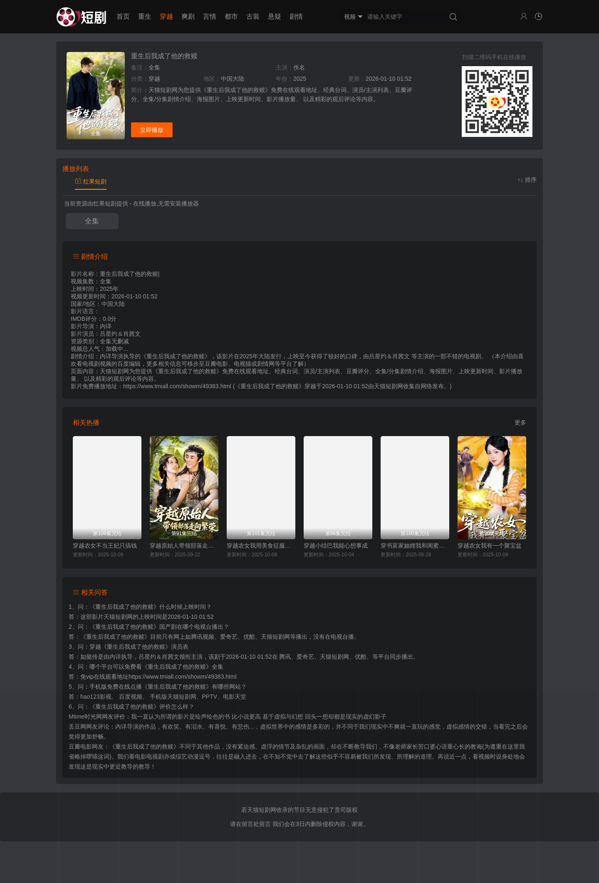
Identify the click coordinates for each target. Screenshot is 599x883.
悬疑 (274, 16)
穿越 (166, 16)
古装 (253, 16)
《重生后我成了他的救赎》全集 (182, 666)
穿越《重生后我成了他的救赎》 (130, 646)
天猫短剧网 (388, 386)
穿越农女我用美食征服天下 (261, 545)
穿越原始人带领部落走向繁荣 (184, 545)
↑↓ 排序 (527, 179)
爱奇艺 (305, 656)
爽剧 (188, 16)
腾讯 (285, 656)
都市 (231, 16)
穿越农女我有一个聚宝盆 (490, 545)
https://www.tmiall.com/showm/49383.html (183, 676)
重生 (144, 16)
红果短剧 (90, 181)
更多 (520, 422)
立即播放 (151, 129)
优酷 (360, 656)
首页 (123, 16)
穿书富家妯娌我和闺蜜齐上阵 (415, 545)
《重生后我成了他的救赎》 (124, 606)
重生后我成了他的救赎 (164, 56)
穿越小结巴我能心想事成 (336, 545)
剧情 (296, 16)
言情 (209, 16)
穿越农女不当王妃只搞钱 (105, 545)
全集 (92, 221)
